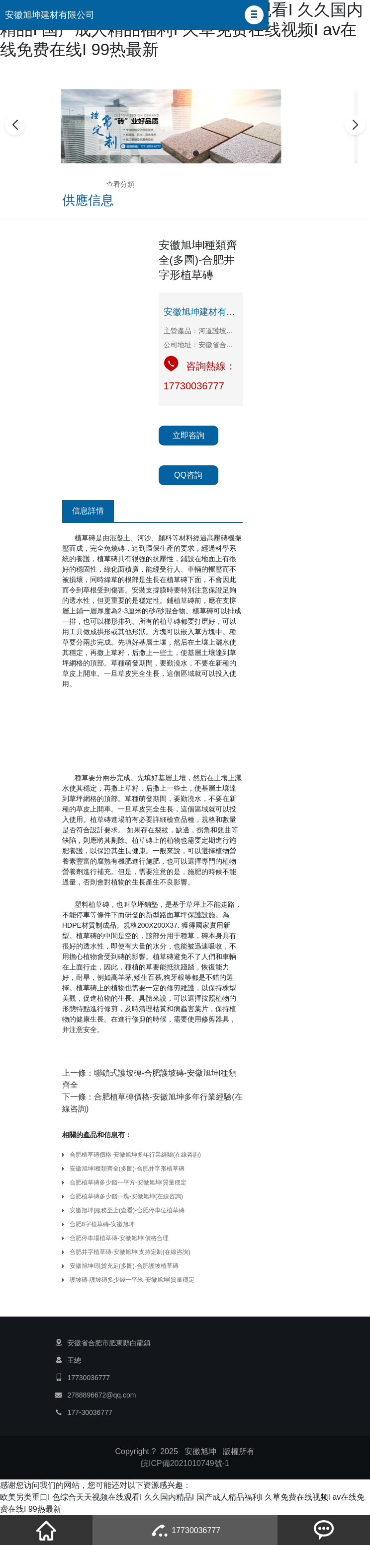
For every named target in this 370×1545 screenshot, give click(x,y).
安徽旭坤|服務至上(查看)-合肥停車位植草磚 (127, 1210)
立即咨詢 (188, 435)
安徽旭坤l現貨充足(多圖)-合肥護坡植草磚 (124, 1265)
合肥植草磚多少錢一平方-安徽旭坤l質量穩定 (128, 1182)
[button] (254, 14)
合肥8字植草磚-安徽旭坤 (102, 1224)
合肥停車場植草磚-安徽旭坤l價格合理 (119, 1238)
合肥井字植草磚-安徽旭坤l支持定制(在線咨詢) (130, 1252)
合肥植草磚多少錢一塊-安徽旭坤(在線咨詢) (126, 1196)
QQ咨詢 (188, 475)
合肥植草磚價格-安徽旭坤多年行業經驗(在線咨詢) (135, 1154)
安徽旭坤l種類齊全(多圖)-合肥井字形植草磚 (127, 1168)
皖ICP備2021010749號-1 (185, 1463)
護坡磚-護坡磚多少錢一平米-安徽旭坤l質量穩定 (132, 1279)
